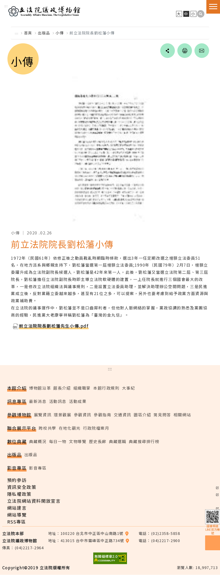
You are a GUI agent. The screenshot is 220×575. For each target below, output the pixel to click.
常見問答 (162, 415)
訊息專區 (17, 401)
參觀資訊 (82, 415)
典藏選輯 (117, 441)
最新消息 (37, 401)
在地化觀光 (70, 428)
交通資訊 (122, 415)
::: (6, 6)
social (166, 51)
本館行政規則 (106, 388)
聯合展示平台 (21, 428)
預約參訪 (17, 480)
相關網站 (182, 415)
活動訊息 (57, 401)
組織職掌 (82, 388)
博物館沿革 (40, 388)
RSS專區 (16, 522)
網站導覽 (17, 515)
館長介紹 (62, 388)
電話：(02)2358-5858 (159, 533)
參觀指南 (102, 415)
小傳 (60, 33)
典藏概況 (37, 441)
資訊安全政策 (21, 487)
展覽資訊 (42, 415)
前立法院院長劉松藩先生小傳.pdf (53, 326)
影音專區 (17, 468)
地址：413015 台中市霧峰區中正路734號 (88, 540)
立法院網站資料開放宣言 (34, 501)
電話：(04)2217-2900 (159, 540)
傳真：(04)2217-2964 (23, 547)
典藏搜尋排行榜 (144, 441)
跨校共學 (47, 428)
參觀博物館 (19, 415)
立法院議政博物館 (45, 10)
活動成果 (77, 401)
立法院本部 (13, 534)
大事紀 (128, 388)
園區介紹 (142, 415)
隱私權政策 (19, 494)
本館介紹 (17, 388)
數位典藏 (17, 441)
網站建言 (17, 508)
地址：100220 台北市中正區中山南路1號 (88, 533)
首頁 (28, 33)
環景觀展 (62, 415)
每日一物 (57, 441)
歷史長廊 (97, 441)
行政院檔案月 (96, 428)
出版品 (44, 33)
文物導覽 (77, 441)
